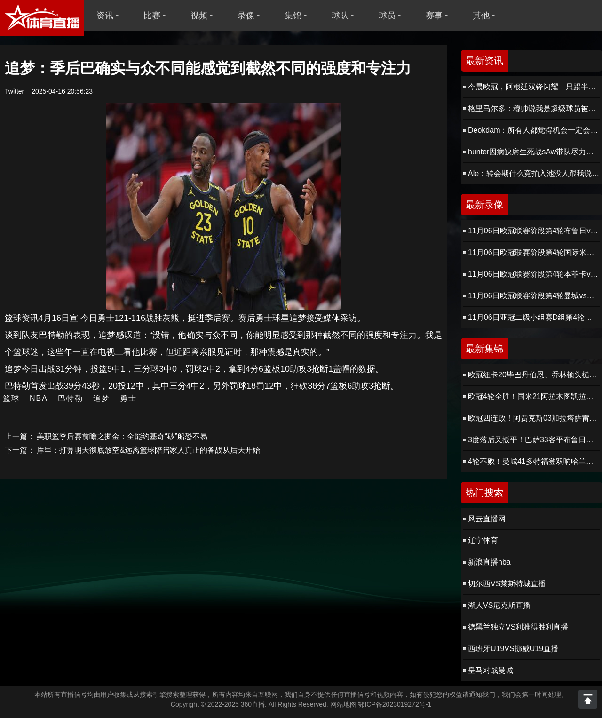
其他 (481, 15)
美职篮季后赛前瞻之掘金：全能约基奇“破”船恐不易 (122, 436)
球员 (387, 15)
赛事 (434, 15)
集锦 (293, 15)
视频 (198, 15)
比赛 (151, 15)
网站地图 (343, 704)
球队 (340, 15)
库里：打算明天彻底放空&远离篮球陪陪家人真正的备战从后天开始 (148, 450)
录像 (246, 15)
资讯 (104, 15)
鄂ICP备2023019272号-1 (394, 704)
